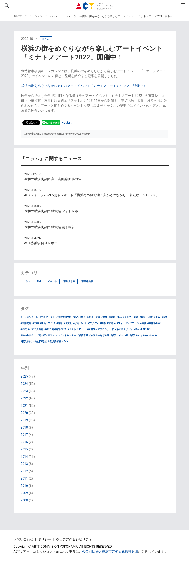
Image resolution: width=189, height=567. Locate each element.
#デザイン (93, 323)
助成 (39, 281)
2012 (24, 471)
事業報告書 (87, 281)
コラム (26, 281)
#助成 (24, 329)
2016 (24, 442)
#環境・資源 (93, 317)
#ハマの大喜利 (35, 329)
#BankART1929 (142, 329)
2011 (24, 478)
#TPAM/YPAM (63, 317)
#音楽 (59, 323)
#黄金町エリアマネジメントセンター (56, 335)
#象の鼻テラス (28, 335)
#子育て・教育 (130, 317)
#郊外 (83, 317)
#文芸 (35, 323)
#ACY (65, 341)
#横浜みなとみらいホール (143, 335)
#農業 (104, 317)
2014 (24, 456)
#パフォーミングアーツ (126, 323)
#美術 (143, 323)
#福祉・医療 (146, 317)
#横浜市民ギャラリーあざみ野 (93, 335)
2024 (24, 384)
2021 (24, 405)
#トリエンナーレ (30, 317)
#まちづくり (79, 323)
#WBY (47, 329)
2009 (24, 493)
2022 (24, 398)
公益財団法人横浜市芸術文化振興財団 (110, 551)
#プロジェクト (47, 317)
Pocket (67, 122)
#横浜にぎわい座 (119, 335)
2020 (24, 413)
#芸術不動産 (154, 323)
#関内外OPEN (59, 329)
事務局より (69, 281)
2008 (24, 500)
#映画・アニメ (47, 323)
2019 (24, 420)
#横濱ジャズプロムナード (100, 329)
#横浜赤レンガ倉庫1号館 (34, 341)
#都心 (76, 317)
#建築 (103, 323)
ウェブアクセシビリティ (74, 539)
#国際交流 (26, 323)
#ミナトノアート (76, 329)
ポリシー (45, 539)
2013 (24, 464)
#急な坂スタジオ (124, 329)
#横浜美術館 (54, 341)
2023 (24, 391)
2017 (24, 435)
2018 (24, 427)
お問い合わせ (24, 539)
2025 (24, 376)
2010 (24, 486)
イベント (52, 281)
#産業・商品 (115, 317)
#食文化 (68, 323)
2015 (24, 449)
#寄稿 (110, 323)
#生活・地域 (160, 317)
